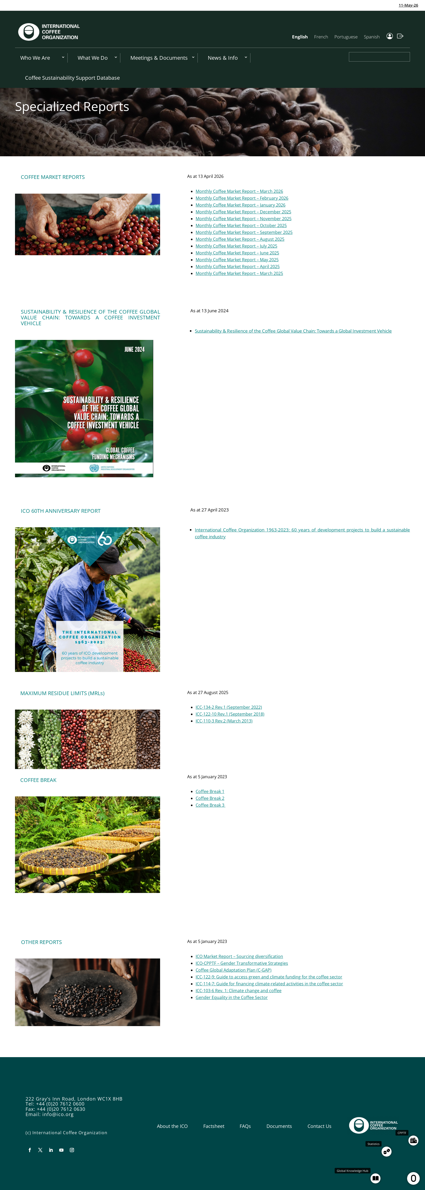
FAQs (245, 1126)
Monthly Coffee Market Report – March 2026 (239, 191)
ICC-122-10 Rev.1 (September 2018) (230, 714)
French (321, 37)
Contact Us (320, 1126)
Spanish (372, 37)
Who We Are (35, 57)
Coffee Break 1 (210, 791)
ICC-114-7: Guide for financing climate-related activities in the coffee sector (269, 984)
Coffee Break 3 (210, 805)
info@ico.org (58, 1114)
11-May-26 (414, 5)
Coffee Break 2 (210, 798)
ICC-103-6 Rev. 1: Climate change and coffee (238, 990)
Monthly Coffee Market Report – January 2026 (240, 205)
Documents (279, 1126)
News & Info (223, 57)
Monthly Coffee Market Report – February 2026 (242, 198)
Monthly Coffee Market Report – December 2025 (243, 212)
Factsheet (213, 1126)
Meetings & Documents (159, 57)
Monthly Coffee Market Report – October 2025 (241, 225)
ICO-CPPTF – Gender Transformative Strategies (242, 963)
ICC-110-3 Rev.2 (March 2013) (224, 721)
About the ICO (172, 1126)
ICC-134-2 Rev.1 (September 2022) (229, 707)
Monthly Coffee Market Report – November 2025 (243, 219)
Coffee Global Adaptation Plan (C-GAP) (233, 970)
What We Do (93, 57)
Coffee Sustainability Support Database (72, 77)
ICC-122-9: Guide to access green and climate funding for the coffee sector (269, 977)
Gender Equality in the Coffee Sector (232, 997)
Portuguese (346, 37)
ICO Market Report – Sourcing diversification (239, 956)
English (300, 37)
